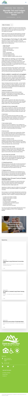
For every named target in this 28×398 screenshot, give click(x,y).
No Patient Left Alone (6, 372)
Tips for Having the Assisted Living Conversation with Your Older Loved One (14, 224)
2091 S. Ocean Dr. (7, 358)
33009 (5, 360)
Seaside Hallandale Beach (11, 17)
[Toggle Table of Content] (11, 25)
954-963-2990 (6, 363)
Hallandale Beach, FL (8, 359)
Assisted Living (8, 8)
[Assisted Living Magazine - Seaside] (20, 385)
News (14, 8)
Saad (4, 268)
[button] (25, 2)
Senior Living (20, 8)
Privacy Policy (5, 374)
